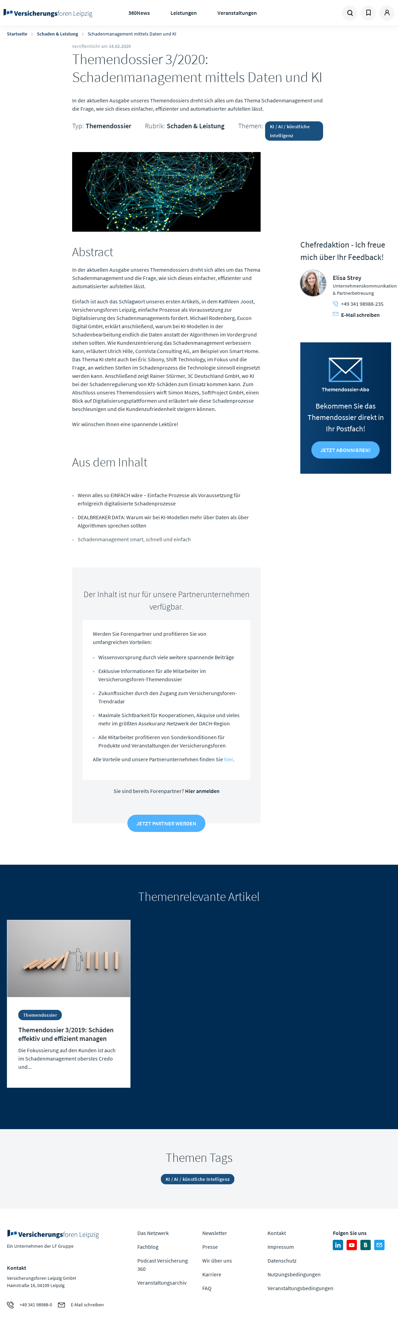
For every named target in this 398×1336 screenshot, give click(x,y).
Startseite (17, 34)
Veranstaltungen (237, 12)
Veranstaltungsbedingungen (300, 1288)
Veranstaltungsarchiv (161, 1282)
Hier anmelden (202, 790)
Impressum (281, 1246)
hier (228, 759)
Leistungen (184, 12)
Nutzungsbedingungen (294, 1274)
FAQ (207, 1288)
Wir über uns (217, 1260)
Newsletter (214, 1232)
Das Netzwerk (153, 1232)
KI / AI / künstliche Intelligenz (290, 131)
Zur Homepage (47, 13)
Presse (210, 1246)
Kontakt (277, 1232)
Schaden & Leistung (57, 34)
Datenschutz (282, 1260)
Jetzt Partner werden (166, 823)
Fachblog (147, 1246)
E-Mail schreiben (356, 314)
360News (139, 12)
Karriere (211, 1274)
